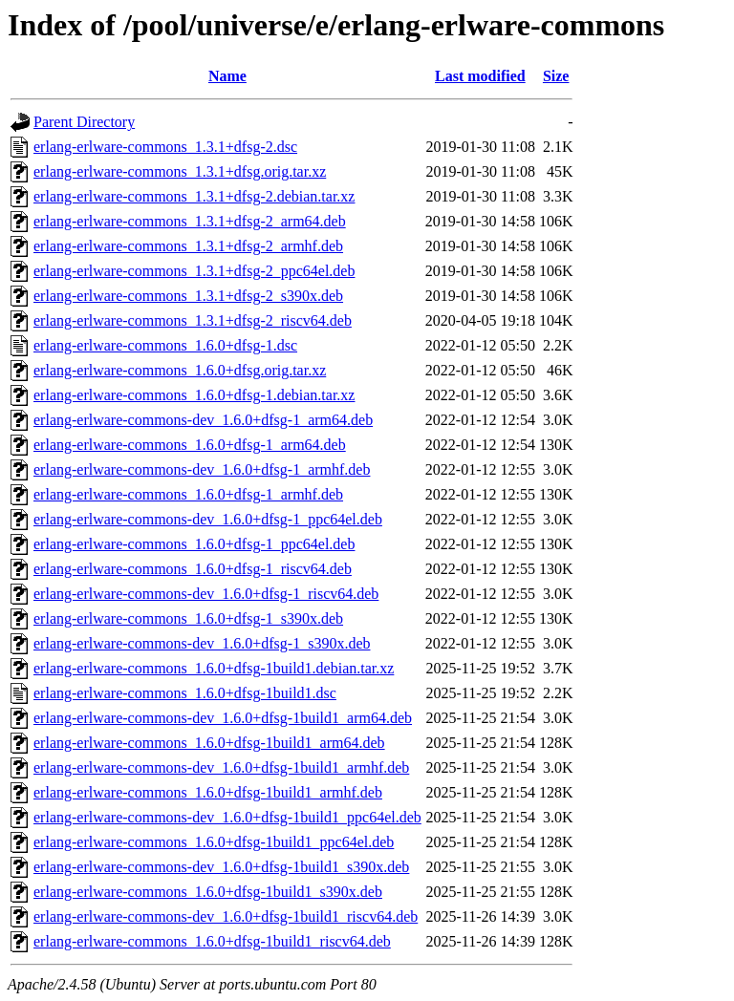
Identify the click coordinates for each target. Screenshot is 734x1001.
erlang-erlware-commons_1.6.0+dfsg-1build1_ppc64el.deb (213, 842)
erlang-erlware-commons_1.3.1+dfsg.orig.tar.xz (179, 171)
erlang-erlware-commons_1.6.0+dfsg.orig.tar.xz (179, 370)
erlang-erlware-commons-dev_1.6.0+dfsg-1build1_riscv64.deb (225, 916)
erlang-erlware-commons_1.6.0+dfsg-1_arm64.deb (189, 445)
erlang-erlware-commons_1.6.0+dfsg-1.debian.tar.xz (194, 395)
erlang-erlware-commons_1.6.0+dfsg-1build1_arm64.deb (209, 743)
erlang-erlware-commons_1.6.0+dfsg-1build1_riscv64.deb (212, 941)
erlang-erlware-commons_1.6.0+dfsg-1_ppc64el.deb (194, 544)
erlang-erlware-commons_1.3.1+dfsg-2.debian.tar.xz (194, 196)
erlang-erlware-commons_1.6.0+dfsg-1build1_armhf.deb (207, 792)
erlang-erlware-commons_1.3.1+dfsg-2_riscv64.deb (192, 320)
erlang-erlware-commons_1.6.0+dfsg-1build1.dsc (184, 693)
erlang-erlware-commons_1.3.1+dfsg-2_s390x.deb (188, 296)
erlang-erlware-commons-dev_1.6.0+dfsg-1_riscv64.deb (205, 594)
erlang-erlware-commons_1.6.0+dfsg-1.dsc (165, 345)
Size (556, 76)
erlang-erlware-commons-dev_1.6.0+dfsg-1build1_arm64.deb (222, 718)
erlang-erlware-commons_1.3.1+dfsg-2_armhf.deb (188, 246)
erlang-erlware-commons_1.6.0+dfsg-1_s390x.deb (188, 618)
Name (227, 76)
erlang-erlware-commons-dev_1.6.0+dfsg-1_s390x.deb (201, 643)
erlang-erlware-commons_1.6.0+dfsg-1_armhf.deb (188, 494)
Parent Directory (84, 122)
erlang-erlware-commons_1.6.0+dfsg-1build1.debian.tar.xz (213, 668)
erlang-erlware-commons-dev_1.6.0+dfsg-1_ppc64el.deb (207, 519)
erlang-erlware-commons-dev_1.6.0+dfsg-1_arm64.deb (203, 420)
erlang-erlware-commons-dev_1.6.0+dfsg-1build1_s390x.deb (221, 867)
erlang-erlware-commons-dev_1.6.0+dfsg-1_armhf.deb (201, 469)
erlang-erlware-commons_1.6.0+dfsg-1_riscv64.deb (192, 569)
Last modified (480, 76)
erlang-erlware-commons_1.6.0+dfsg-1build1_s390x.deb (207, 892)
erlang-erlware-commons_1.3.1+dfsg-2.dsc (165, 146)
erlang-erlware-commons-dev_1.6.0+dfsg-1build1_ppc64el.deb (227, 817)
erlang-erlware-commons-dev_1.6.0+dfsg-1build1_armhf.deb (221, 767)
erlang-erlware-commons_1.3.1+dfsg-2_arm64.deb (189, 221)
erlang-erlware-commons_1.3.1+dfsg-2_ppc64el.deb (194, 271)
